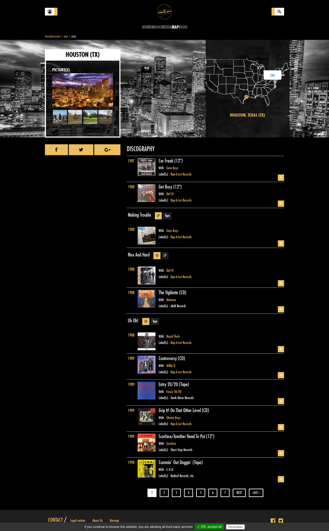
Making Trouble (139, 214)
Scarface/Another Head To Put (182, 436)
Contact (55, 520)
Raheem (171, 300)
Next (239, 493)
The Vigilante (169, 292)
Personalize (235, 526)
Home (146, 27)
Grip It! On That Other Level (180, 410)
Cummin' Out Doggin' (176, 462)
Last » (256, 493)
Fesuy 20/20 (173, 392)
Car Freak (166, 160)
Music (156, 27)
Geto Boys (172, 168)
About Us (97, 520)
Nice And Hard (139, 254)
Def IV (170, 194)
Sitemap (114, 520)
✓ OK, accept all (209, 526)
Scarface (171, 443)
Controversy (168, 358)
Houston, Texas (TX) (247, 115)
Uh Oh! (133, 320)
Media (166, 27)
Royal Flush (173, 336)
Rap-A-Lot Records (181, 174)
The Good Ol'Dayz (53, 36)
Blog (183, 27)
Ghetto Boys (173, 418)
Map (175, 27)
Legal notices (77, 520)
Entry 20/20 (169, 384)
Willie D (170, 366)
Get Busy (166, 186)
